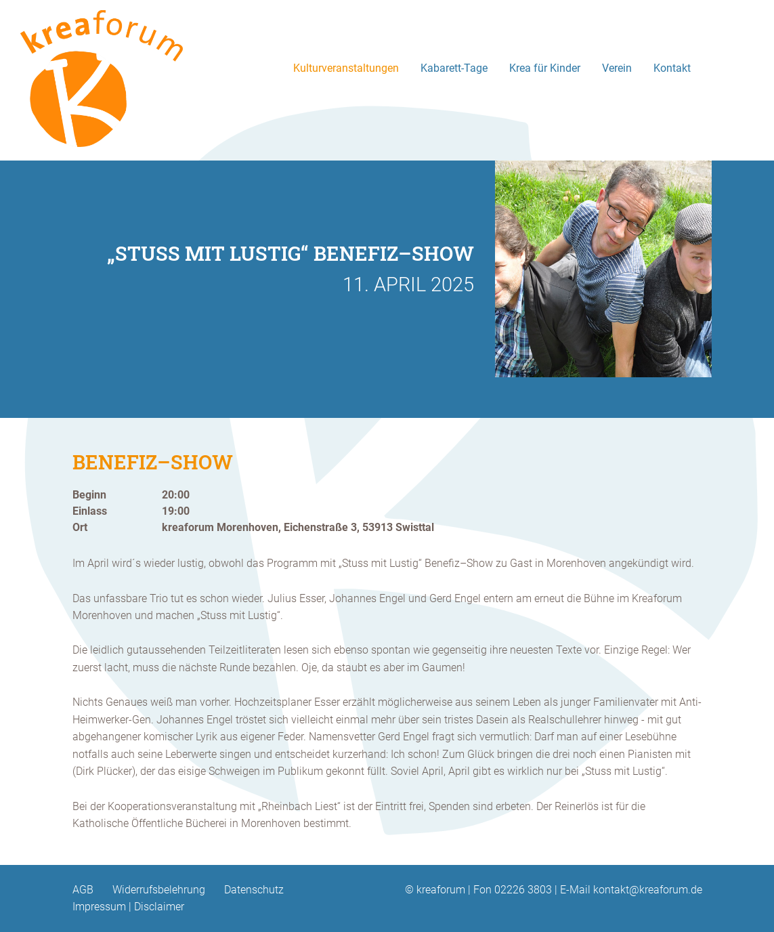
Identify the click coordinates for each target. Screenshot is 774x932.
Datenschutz (254, 889)
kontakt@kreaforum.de (647, 889)
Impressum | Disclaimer (128, 906)
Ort (79, 527)
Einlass (89, 511)
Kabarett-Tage (454, 68)
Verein (617, 68)
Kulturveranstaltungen (346, 68)
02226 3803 (523, 889)
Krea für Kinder (544, 68)
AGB (82, 889)
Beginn (89, 495)
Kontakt (672, 68)
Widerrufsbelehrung (158, 889)
